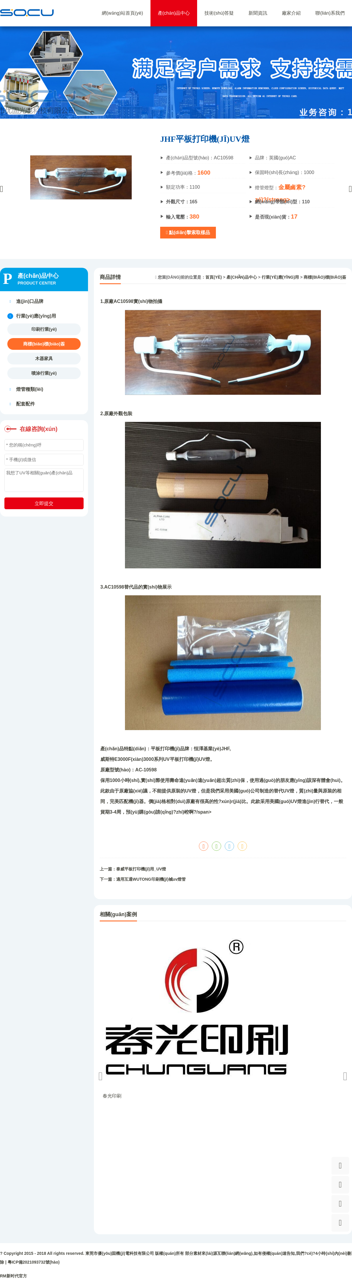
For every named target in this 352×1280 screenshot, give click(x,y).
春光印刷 (112, 1095)
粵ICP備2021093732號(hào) (34, 1262)
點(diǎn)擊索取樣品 (188, 232)
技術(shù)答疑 (219, 13)
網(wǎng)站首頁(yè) (122, 13)
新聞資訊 (257, 13)
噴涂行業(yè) (44, 373)
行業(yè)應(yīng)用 (280, 277)
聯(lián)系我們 (330, 13)
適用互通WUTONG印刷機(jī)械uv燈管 (151, 879)
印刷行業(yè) (44, 329)
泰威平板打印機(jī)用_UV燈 (141, 869)
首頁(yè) (213, 277)
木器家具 (44, 358)
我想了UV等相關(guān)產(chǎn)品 (44, 480)
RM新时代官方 (13, 1276)
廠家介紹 (291, 13)
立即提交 (44, 503)
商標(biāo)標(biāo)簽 (44, 343)
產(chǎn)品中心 (174, 13)
